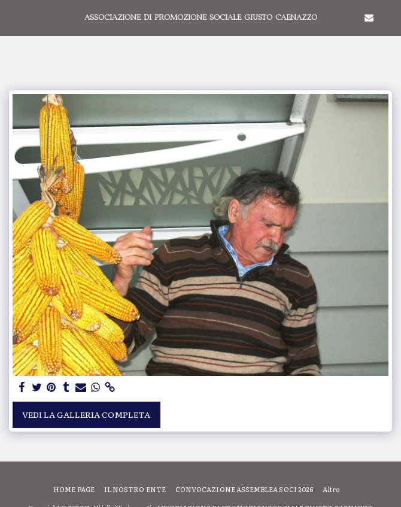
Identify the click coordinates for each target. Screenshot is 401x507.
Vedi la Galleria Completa (86, 414)
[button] (13, 17)
